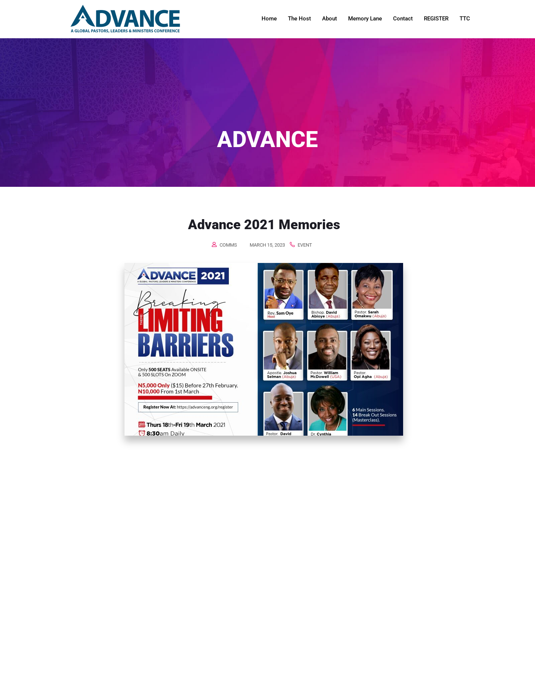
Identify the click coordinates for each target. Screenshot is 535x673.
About (329, 18)
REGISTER (436, 18)
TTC (465, 18)
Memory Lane (365, 18)
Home (269, 18)
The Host (299, 18)
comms (228, 245)
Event (305, 245)
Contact (403, 18)
